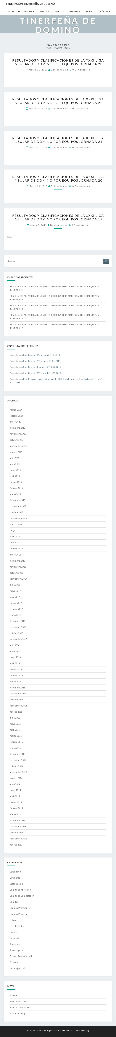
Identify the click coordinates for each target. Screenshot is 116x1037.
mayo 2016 (15, 657)
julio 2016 (14, 645)
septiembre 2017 (18, 578)
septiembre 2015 (18, 705)
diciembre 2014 (17, 753)
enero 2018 (15, 554)
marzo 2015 (16, 735)
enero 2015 (15, 747)
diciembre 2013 (17, 820)
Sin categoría (16, 950)
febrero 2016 (16, 675)
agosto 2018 (16, 524)
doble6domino (59, 69)
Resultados (15, 938)
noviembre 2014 (18, 760)
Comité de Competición (22, 895)
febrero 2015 (16, 741)
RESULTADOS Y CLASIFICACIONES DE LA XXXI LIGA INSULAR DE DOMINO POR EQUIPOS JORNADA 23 (58, 62)
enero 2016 (15, 681)
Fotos (13, 919)
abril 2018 (15, 536)
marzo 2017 (16, 602)
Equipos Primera (18, 913)
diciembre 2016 (17, 621)
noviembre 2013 (18, 826)
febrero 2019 (16, 488)
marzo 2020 (16, 409)
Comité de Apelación (20, 889)
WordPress (66, 1030)
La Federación (25, 11)
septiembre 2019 (18, 445)
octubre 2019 (16, 439)
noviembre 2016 (18, 627)
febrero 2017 (16, 609)
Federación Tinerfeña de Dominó (30, 4)
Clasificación (16, 883)
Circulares (15, 877)
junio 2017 (15, 584)
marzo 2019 (16, 482)
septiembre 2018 (18, 518)
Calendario (15, 871)
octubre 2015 (16, 699)
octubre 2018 (16, 512)
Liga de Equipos (18, 926)
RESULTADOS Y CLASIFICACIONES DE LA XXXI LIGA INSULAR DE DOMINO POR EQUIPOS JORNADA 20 (58, 178)
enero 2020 (15, 421)
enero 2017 (15, 614)
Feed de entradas (18, 1001)
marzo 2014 (16, 802)
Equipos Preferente (20, 907)
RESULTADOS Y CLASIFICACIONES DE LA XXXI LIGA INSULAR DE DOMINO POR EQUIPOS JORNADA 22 (58, 101)
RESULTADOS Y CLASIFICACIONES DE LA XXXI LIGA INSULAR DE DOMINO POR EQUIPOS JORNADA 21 (58, 140)
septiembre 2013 (18, 838)
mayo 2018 (15, 530)
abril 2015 (15, 729)
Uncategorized (17, 968)
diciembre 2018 (17, 500)
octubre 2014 (16, 766)
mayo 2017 (15, 590)
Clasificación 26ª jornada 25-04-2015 (41, 360)
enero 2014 (15, 814)
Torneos (73, 11)
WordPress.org (17, 1013)
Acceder (14, 995)
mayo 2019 (15, 470)
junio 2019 (15, 463)
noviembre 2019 (18, 433)
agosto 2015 (16, 711)
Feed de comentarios (20, 1007)
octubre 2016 (16, 633)
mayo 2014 (15, 790)
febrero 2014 (16, 808)
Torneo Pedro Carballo (21, 956)
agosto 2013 (16, 844)
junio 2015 (15, 717)
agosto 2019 (16, 451)
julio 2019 (14, 458)
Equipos (58, 11)
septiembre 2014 (18, 772)
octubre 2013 (16, 832)
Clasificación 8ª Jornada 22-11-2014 (41, 354)
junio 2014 (15, 784)
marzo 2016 (16, 669)
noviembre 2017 (18, 566)
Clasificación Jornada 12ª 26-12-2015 (42, 367)
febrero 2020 (16, 415)
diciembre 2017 (17, 560)
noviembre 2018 (18, 506)
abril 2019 (15, 476)
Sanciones (15, 944)
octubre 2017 (16, 572)
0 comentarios (81, 69)
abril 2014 (15, 796)
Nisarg (85, 1030)
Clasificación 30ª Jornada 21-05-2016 (42, 373)
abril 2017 (15, 596)
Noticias (89, 11)
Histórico (103, 11)
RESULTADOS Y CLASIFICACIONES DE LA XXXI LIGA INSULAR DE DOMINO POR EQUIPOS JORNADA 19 (58, 217)
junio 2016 (15, 651)
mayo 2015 (15, 723)
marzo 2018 (16, 542)
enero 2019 (15, 494)
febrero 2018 (16, 548)
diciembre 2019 (17, 427)
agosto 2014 (16, 778)
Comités (43, 11)
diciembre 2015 (17, 687)
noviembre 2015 (18, 693)
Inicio (11, 11)
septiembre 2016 (18, 639)
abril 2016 (15, 663)
